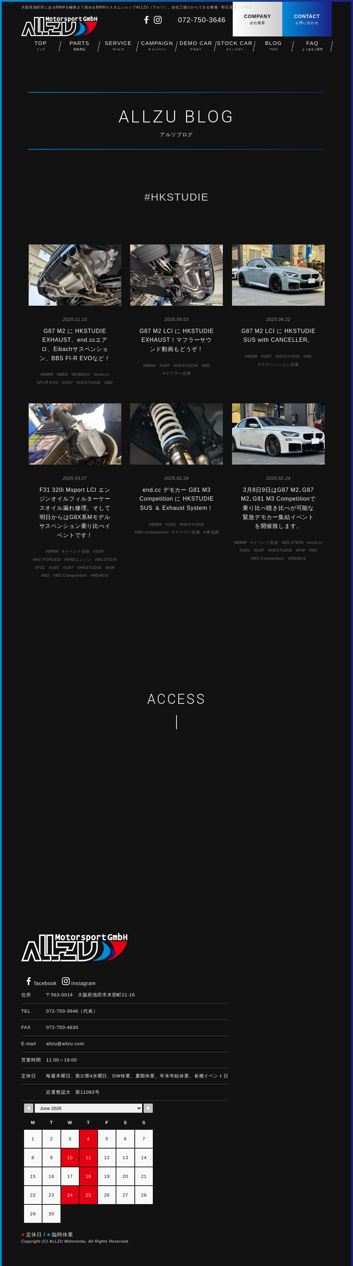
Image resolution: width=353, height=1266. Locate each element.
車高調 (212, 532)
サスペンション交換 (280, 364)
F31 (41, 567)
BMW (48, 374)
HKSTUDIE (90, 382)
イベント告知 (76, 551)
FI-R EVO (48, 382)
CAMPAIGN (157, 50)
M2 (110, 382)
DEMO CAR (195, 50)
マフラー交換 (177, 373)
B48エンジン (79, 559)
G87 (69, 382)
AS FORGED (47, 559)
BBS (63, 374)
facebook (41, 983)
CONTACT (307, 19)
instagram (79, 983)
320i (100, 551)
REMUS (101, 575)
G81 (55, 567)
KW (111, 567)
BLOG (273, 50)
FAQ (312, 50)
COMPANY (257, 19)
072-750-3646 (202, 20)
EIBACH (82, 374)
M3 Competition (71, 575)
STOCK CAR (234, 50)
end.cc (102, 374)
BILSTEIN (107, 559)
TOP (40, 50)
